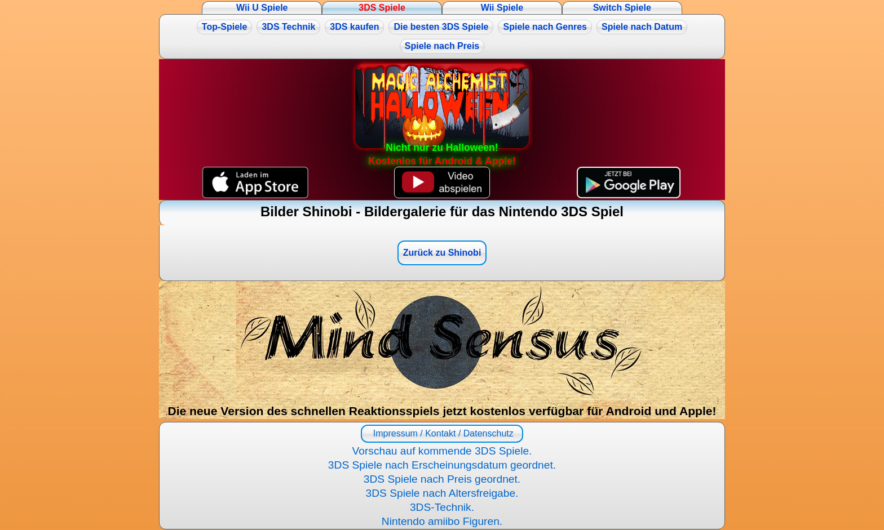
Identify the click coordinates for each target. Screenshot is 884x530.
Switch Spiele (622, 7)
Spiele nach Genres (545, 27)
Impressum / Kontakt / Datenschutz (441, 433)
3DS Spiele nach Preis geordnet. (442, 479)
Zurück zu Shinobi (442, 252)
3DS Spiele (382, 7)
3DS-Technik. (442, 507)
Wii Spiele (502, 7)
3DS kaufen (354, 27)
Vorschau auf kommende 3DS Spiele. (442, 451)
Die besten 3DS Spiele (441, 27)
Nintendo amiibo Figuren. (442, 521)
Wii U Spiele (262, 7)
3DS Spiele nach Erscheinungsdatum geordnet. (442, 465)
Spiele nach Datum (642, 27)
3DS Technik (288, 27)
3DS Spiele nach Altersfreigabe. (442, 493)
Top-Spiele (224, 27)
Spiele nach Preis (442, 46)
